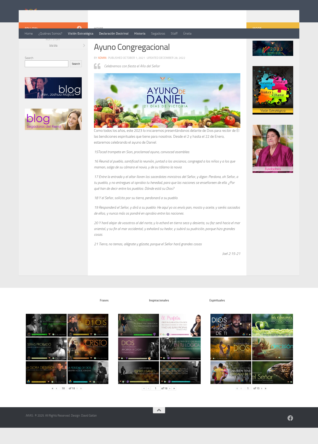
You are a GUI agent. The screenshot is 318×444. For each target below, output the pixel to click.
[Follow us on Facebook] (79, 44)
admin (102, 74)
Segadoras (158, 33)
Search (29, 74)
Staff (174, 33)
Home (29, 33)
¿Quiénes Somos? (50, 33)
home (98, 45)
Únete (187, 33)
